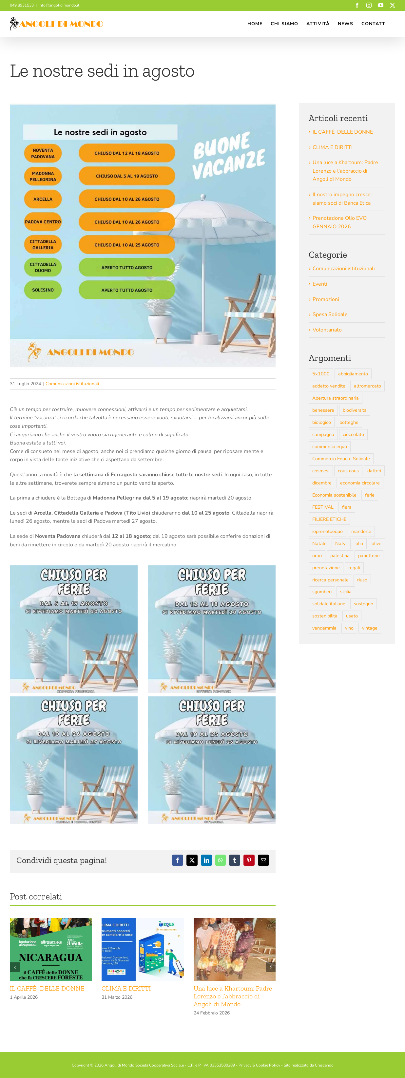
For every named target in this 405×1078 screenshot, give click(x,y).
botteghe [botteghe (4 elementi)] (348, 422)
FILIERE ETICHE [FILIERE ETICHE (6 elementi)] (329, 519)
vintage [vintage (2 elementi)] (369, 628)
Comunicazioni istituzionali (72, 384)
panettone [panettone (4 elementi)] (369, 555)
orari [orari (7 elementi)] (317, 555)
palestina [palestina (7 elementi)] (340, 555)
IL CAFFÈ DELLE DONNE (47, 988)
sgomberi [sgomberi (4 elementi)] (322, 591)
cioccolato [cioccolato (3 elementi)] (353, 434)
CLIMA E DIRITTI (127, 988)
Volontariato (327, 329)
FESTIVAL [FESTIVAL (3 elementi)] (323, 507)
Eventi (320, 284)
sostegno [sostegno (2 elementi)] (363, 603)
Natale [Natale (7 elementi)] (319, 543)
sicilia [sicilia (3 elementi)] (346, 591)
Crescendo (324, 1065)
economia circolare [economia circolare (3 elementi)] (360, 483)
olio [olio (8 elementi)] (359, 543)
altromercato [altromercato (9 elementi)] (367, 386)
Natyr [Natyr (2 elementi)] (341, 543)
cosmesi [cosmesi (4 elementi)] (320, 470)
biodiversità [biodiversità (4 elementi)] (355, 410)
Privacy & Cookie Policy (259, 1065)
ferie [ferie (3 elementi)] (370, 495)
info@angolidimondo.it (59, 5)
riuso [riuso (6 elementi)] (362, 580)
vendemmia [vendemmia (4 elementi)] (324, 628)
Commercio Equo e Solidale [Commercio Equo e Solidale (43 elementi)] (341, 458)
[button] (15, 967)
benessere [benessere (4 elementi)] (323, 410)
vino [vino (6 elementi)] (349, 628)
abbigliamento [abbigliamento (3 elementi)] (353, 373)
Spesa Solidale (330, 314)
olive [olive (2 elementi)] (376, 543)
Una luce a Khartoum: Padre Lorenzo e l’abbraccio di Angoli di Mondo (233, 996)
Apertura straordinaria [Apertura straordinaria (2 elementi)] (335, 398)
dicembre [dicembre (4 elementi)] (322, 483)
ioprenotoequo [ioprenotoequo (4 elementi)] (327, 531)
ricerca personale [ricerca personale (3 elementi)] (330, 580)
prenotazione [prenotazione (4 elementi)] (326, 567)
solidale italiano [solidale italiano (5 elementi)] (328, 603)
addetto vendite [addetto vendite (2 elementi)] (328, 386)
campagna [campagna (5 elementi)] (323, 434)
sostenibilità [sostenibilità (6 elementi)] (325, 616)
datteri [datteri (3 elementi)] (374, 470)
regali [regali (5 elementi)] (354, 567)
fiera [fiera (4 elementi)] (347, 507)
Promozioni (326, 299)
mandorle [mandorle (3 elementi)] (361, 531)
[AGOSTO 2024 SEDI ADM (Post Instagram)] (143, 236)
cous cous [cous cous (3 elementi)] (348, 470)
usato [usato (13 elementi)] (352, 616)
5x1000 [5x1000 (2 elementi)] (321, 373)
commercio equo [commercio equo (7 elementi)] (329, 446)
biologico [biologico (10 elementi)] (321, 422)
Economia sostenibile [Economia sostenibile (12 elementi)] (334, 495)
